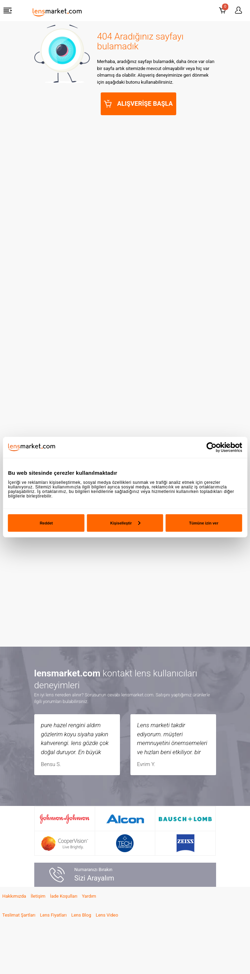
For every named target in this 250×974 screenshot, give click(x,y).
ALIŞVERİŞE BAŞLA (138, 103)
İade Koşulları (63, 896)
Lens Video (107, 915)
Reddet (46, 523)
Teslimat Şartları (19, 915)
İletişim (38, 896)
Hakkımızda (14, 896)
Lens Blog (81, 915)
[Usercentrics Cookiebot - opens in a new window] (211, 447)
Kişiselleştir (125, 523)
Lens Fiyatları (53, 915)
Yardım (89, 896)
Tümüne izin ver (204, 523)
